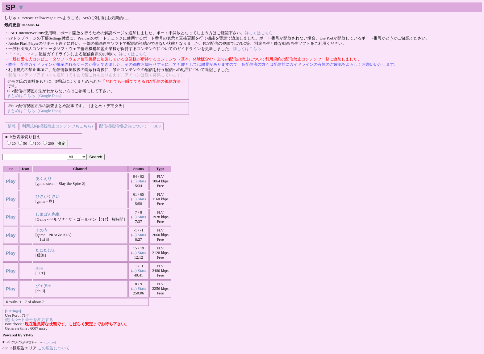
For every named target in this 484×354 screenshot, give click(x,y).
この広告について (54, 348)
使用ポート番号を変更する (29, 320)
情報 (12, 126)
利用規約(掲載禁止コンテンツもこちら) (57, 126)
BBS (157, 126)
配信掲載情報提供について (123, 126)
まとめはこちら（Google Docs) (34, 96)
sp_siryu (49, 342)
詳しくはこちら (259, 33)
